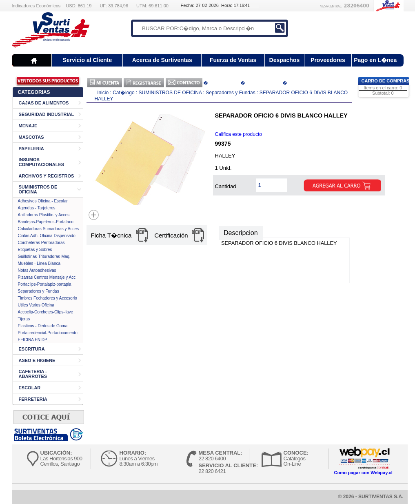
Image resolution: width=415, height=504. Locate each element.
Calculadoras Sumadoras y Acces (48, 228)
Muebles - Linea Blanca (39, 263)
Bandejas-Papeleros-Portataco (45, 222)
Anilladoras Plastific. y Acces (44, 215)
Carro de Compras (386, 80)
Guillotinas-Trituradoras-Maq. (44, 256)
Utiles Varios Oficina (36, 305)
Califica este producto (238, 134)
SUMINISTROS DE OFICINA (170, 92)
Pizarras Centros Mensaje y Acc (47, 277)
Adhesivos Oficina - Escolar (43, 201)
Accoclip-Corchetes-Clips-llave (45, 312)
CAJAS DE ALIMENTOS (44, 102)
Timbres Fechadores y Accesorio (47, 298)
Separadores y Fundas (38, 291)
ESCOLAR (30, 387)
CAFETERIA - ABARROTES (33, 374)
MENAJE (28, 125)
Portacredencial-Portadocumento (48, 333)
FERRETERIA (33, 399)
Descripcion (241, 232)
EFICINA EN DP (32, 339)
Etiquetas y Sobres (35, 249)
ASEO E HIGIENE (37, 360)
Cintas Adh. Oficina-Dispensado (46, 235)
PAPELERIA (31, 148)
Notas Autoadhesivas (37, 270)
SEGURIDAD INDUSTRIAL (46, 114)
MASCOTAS (31, 137)
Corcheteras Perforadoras (41, 242)
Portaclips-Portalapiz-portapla (44, 284)
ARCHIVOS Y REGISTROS (46, 175)
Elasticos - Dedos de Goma (43, 326)
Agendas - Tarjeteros (36, 208)
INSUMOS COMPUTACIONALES (41, 162)
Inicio (103, 92)
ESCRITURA (32, 348)
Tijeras (24, 319)
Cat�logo (124, 92)
